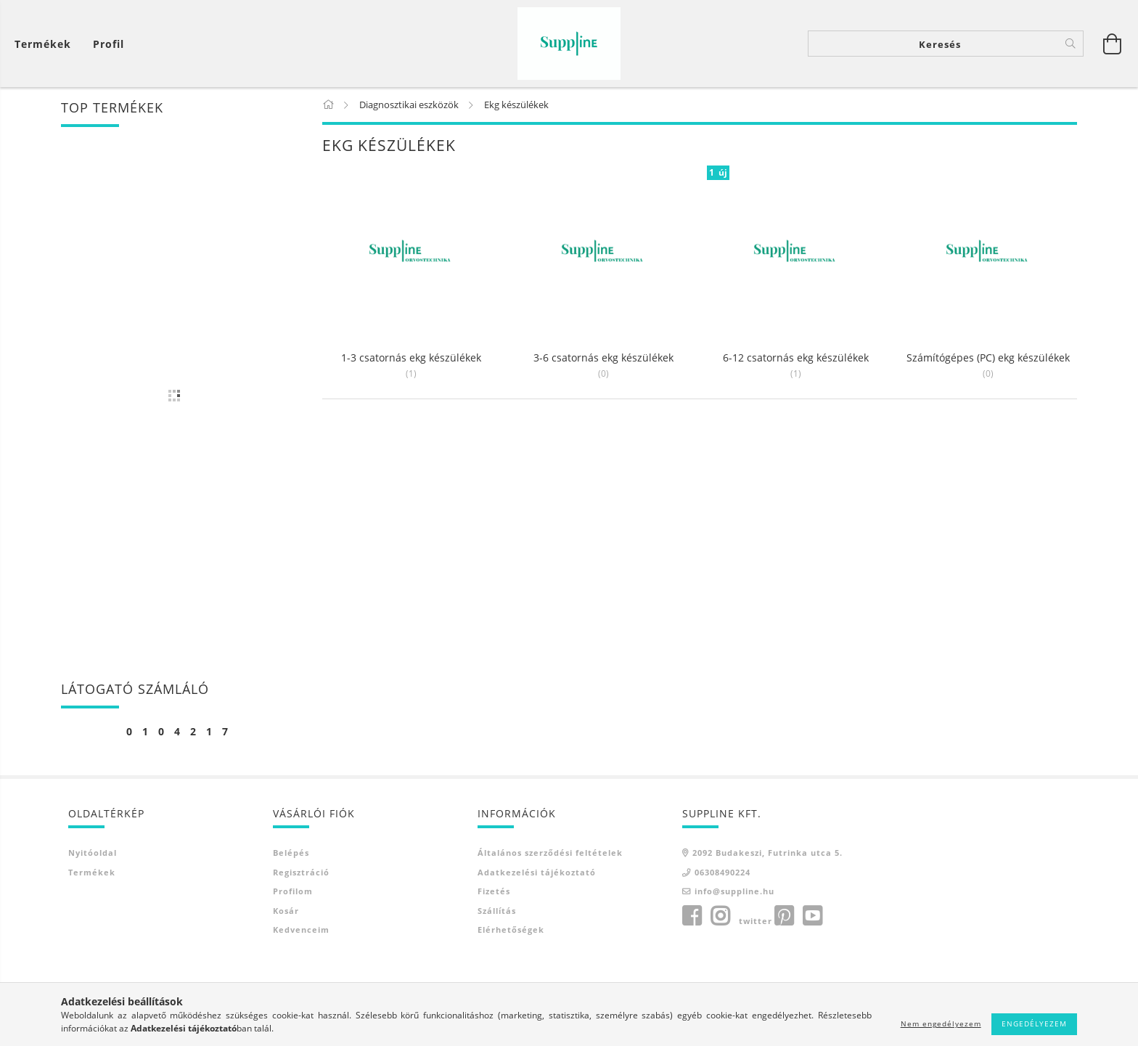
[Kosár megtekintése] (46, 44)
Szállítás (497, 910)
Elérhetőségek (511, 929)
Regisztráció (301, 872)
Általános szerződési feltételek (550, 852)
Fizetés (494, 891)
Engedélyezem (1034, 1023)
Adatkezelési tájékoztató (537, 872)
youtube (812, 916)
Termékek (91, 872)
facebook (691, 916)
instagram (720, 916)
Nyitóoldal (92, 852)
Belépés (291, 852)
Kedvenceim (301, 929)
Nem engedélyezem (941, 1023)
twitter (755, 921)
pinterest (783, 916)
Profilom (293, 891)
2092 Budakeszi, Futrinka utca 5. (767, 852)
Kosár (286, 910)
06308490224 (722, 872)
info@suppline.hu (734, 891)
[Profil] (108, 44)
